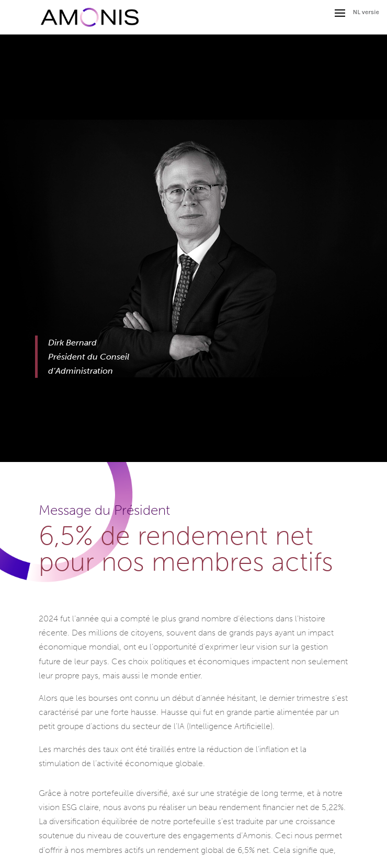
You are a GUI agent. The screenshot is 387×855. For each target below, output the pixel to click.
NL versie (366, 12)
